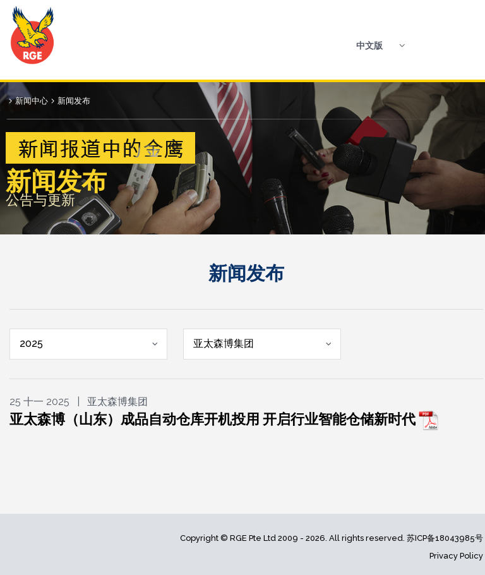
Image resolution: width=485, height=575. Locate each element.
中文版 (369, 45)
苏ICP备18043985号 (445, 538)
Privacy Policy (456, 555)
